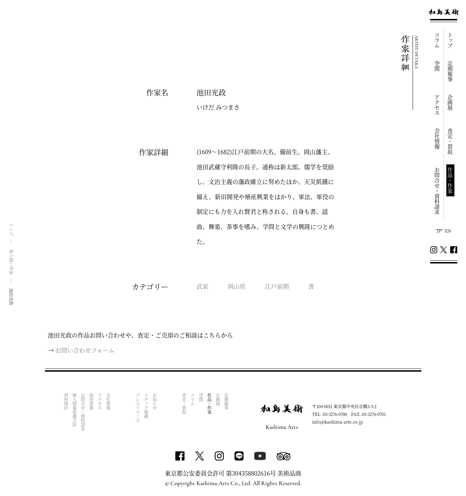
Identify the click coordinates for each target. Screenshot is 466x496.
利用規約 (66, 401)
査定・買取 (450, 141)
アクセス (437, 105)
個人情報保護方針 (75, 410)
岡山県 (237, 286)
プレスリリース (138, 408)
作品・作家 (450, 180)
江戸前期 (277, 286)
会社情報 (437, 138)
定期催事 (450, 71)
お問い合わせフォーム (85, 350)
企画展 (450, 102)
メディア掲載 (146, 405)
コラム (437, 40)
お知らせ (155, 401)
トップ (450, 40)
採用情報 (92, 401)
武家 (202, 286)
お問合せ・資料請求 (437, 191)
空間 (437, 66)
